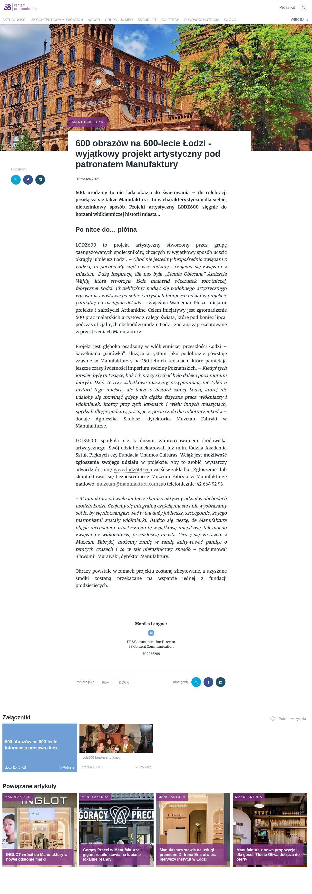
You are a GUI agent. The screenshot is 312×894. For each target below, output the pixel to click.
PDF (105, 682)
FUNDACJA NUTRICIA (201, 20)
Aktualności (14, 20)
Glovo (230, 20)
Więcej (299, 19)
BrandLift (147, 20)
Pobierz (66, 767)
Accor (94, 20)
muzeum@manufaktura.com (127, 484)
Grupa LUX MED (119, 20)
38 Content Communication (57, 20)
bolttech (170, 20)
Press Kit (287, 7)
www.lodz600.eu (132, 469)
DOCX (124, 682)
